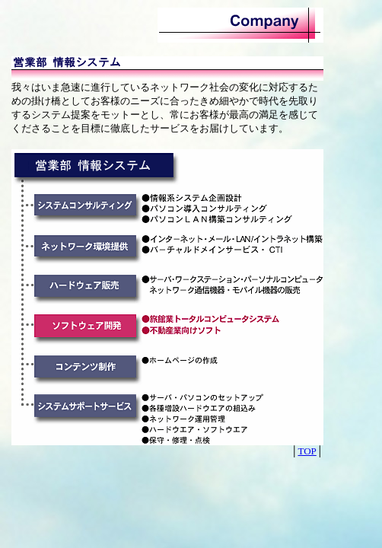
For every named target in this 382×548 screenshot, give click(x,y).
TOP (307, 451)
